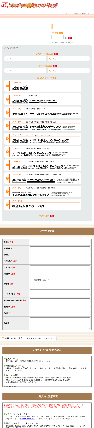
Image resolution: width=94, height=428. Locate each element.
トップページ (63, 14)
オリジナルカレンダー (17, 418)
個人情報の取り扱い (27, 332)
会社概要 (54, 412)
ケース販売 (14, 412)
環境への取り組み (57, 409)
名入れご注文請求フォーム (81, 14)
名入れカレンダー (16, 415)
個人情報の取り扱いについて (61, 418)
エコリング (14, 409)
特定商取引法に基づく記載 (60, 415)
